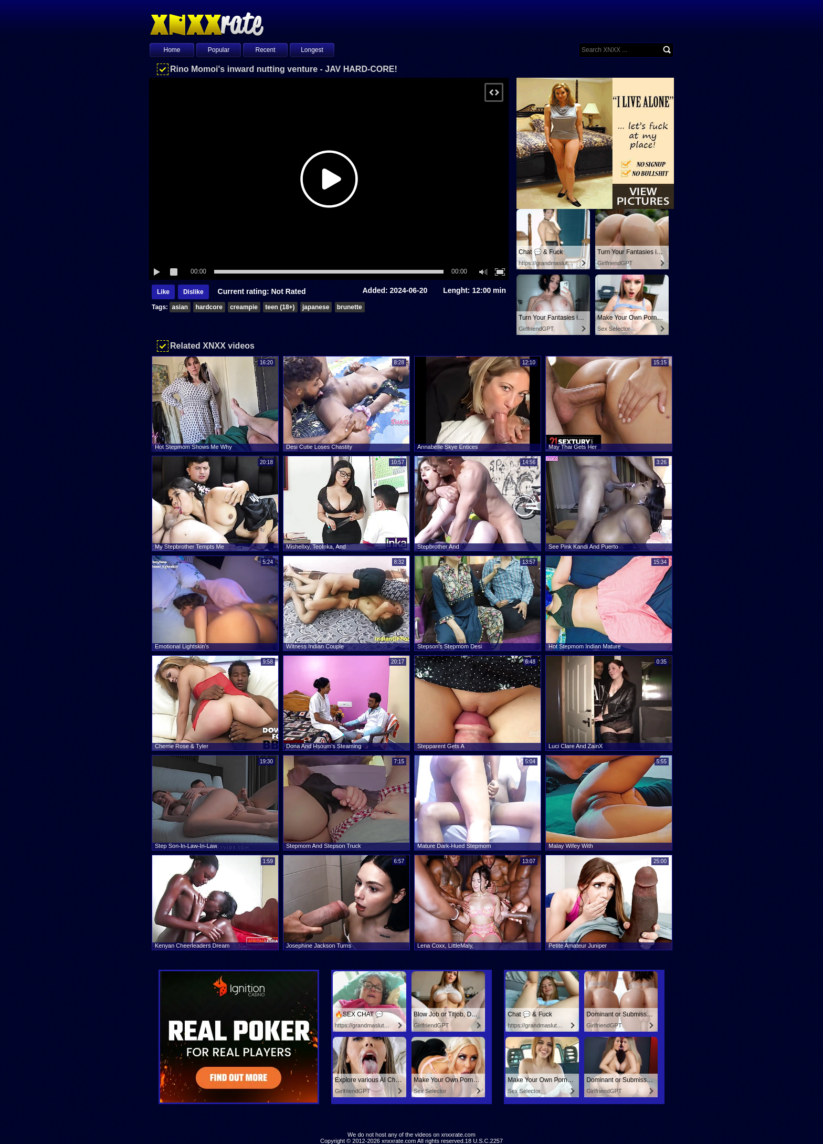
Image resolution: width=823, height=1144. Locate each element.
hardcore (208, 307)
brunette (349, 307)
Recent (265, 50)
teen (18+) (279, 307)
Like (163, 292)
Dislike (193, 292)
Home (171, 50)
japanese (315, 307)
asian (180, 307)
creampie (244, 307)
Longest (312, 50)
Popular (218, 50)
